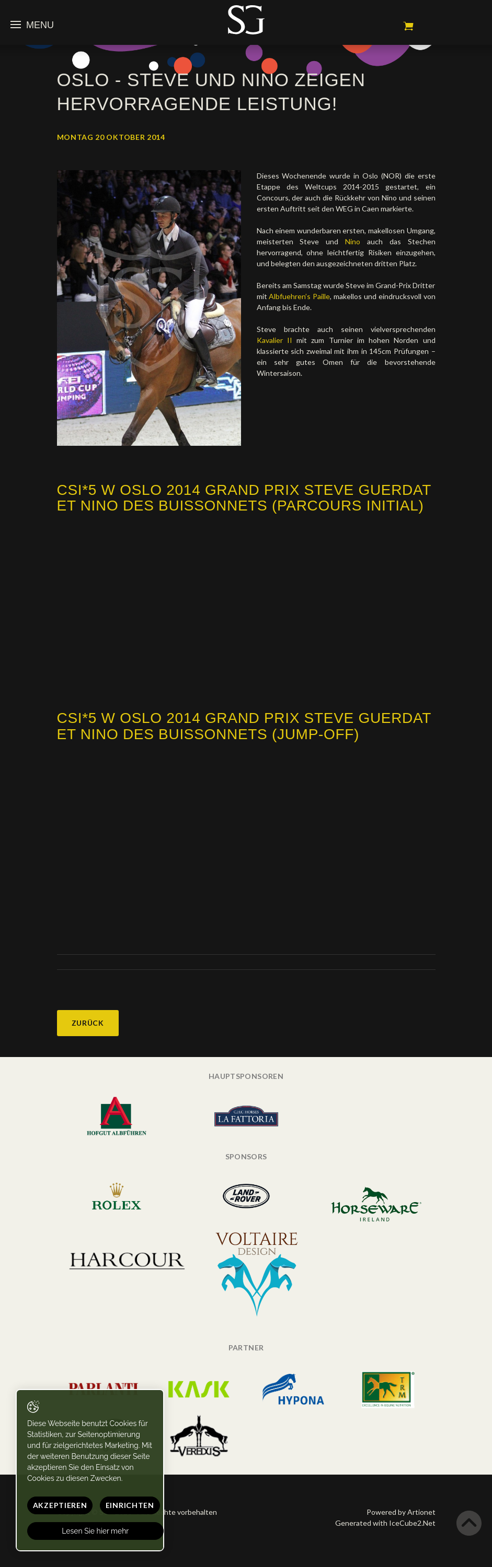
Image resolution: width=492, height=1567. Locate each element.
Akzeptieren (60, 1505)
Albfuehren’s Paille (299, 296)
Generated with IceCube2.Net (385, 1522)
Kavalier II (277, 340)
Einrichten (130, 1505)
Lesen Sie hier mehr (95, 1531)
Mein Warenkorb (408, 26)
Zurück (88, 1022)
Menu (32, 25)
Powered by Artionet (401, 1511)
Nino (352, 241)
